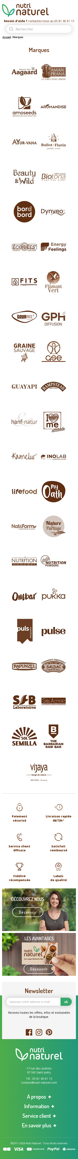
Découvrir (28, 912)
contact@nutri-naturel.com (39, 1082)
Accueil (6, 37)
